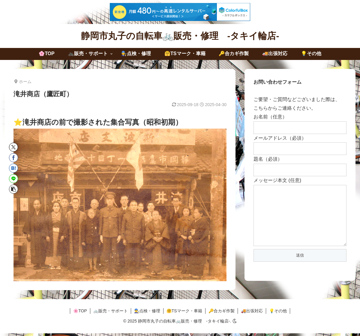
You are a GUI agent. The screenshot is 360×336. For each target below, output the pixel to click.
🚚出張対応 (252, 313)
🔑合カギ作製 (221, 313)
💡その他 (278, 313)
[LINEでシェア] (13, 178)
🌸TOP (80, 313)
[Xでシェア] (13, 147)
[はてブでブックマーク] (13, 168)
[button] (13, 189)
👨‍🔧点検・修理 (147, 313)
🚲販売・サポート (110, 313)
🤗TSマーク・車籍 (184, 313)
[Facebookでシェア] (13, 157)
